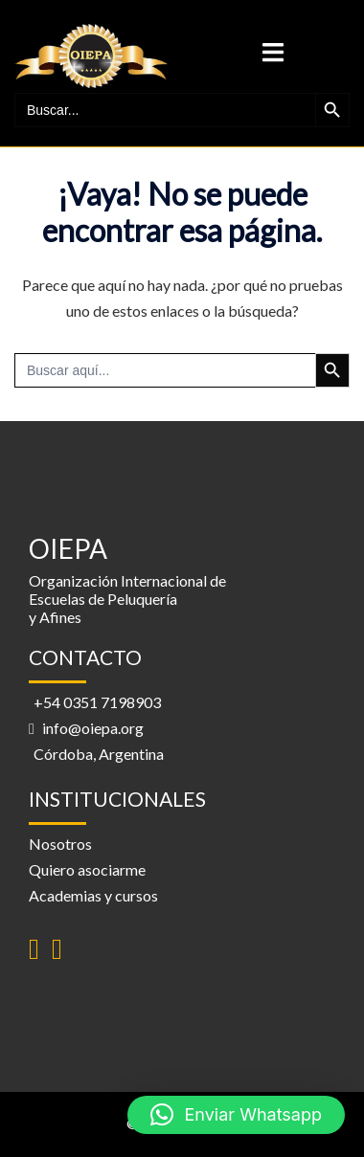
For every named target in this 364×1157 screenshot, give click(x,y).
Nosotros (60, 843)
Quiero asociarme (87, 869)
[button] (236, 1115)
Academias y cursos (93, 895)
